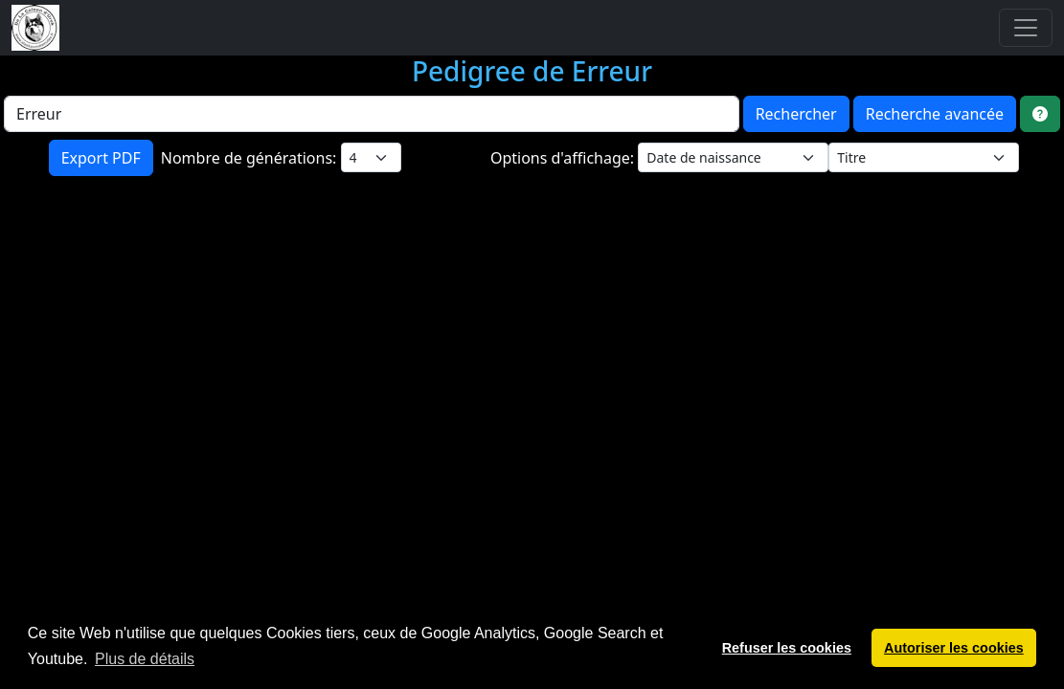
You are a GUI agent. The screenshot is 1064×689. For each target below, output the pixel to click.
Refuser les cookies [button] (786, 648)
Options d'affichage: (564, 157)
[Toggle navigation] (1026, 28)
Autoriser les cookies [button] (954, 648)
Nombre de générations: (251, 157)
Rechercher (796, 113)
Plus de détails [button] (144, 659)
